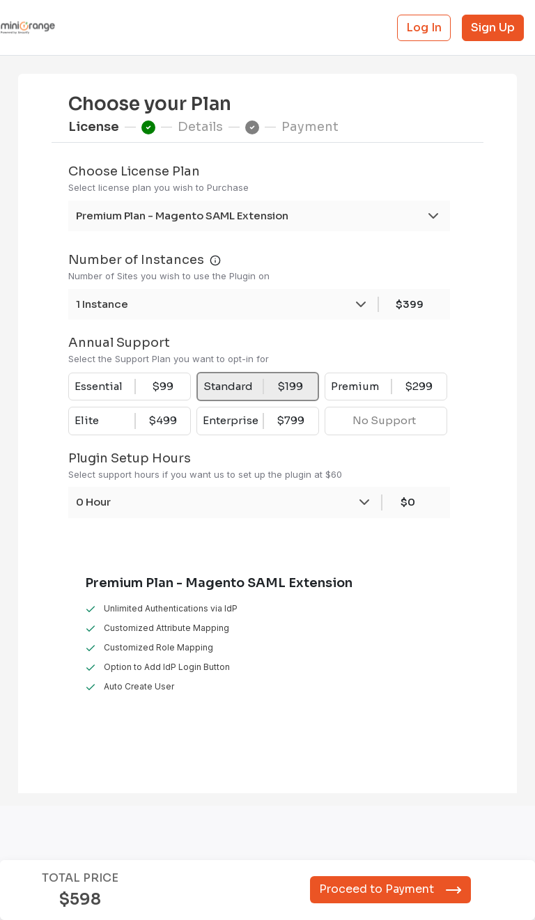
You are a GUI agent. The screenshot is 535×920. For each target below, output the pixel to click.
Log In (424, 27)
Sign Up (493, 27)
